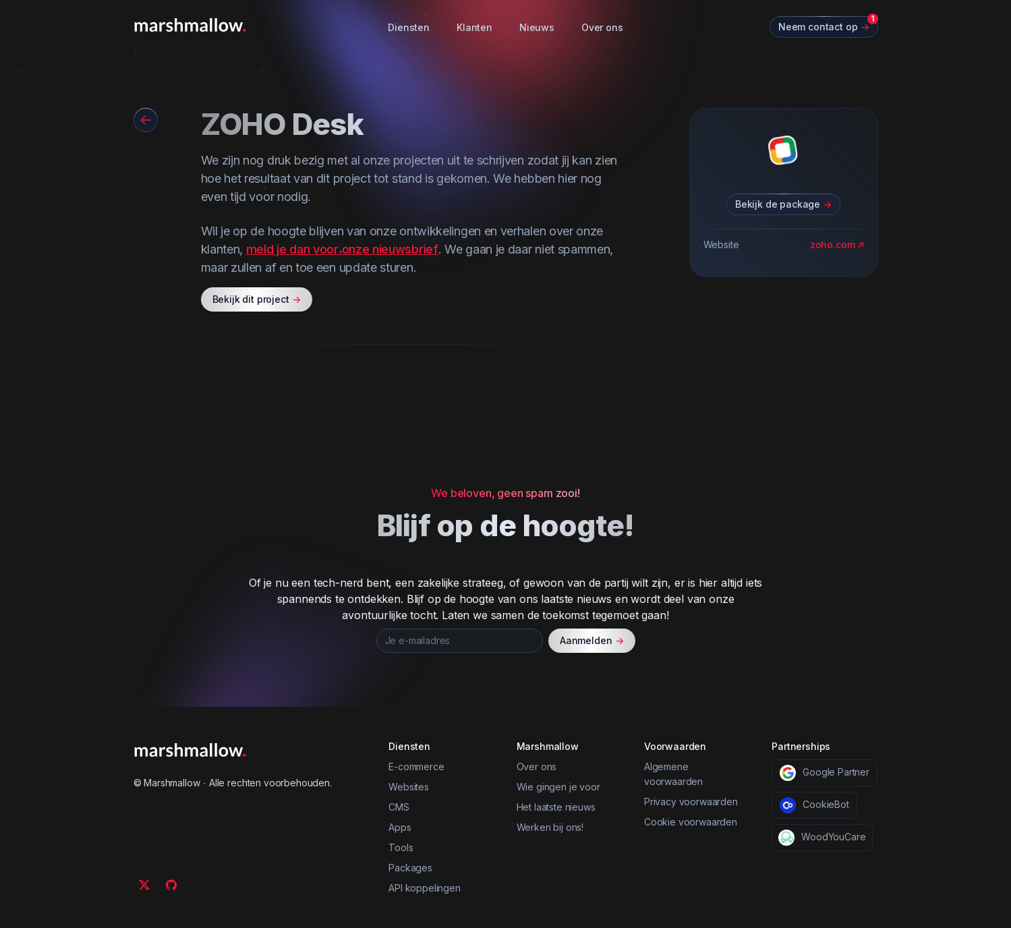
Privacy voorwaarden (691, 801)
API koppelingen (424, 888)
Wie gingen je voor (558, 786)
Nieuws (536, 27)
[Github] (171, 885)
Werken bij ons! (550, 827)
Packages (410, 867)
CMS (398, 807)
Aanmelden (592, 640)
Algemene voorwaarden (673, 774)
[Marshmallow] (190, 25)
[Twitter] (144, 885)
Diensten (409, 27)
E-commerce (416, 766)
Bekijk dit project (256, 299)
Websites (408, 786)
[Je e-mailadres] (459, 641)
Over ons (602, 27)
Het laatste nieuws (556, 807)
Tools (400, 847)
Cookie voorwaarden (690, 822)
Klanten (474, 27)
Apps (399, 827)
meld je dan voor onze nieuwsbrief (342, 249)
